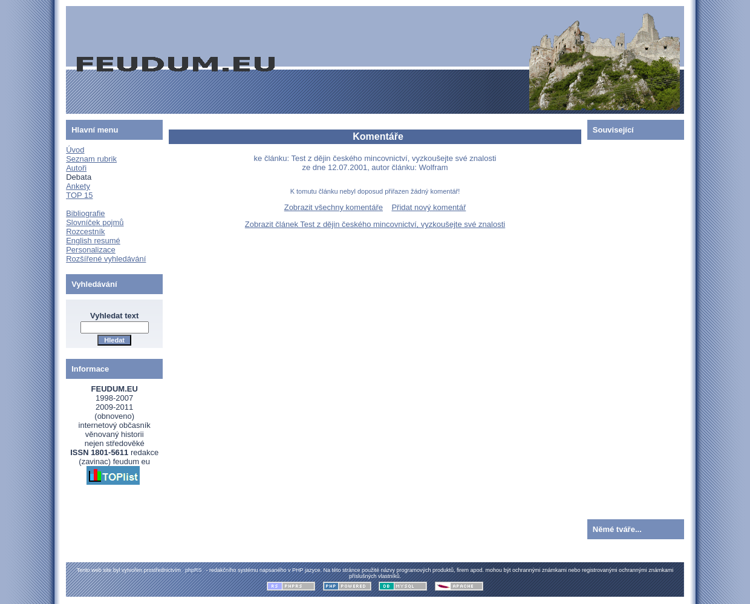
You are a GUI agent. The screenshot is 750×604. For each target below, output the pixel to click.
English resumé (93, 240)
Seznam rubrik (91, 158)
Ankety (78, 186)
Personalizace (91, 249)
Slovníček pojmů (94, 222)
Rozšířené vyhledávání (106, 258)
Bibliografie (85, 213)
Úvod (75, 149)
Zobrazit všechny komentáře (333, 207)
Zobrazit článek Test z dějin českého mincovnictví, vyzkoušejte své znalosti (375, 224)
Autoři (76, 167)
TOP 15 (79, 195)
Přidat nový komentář (428, 207)
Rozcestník (85, 231)
